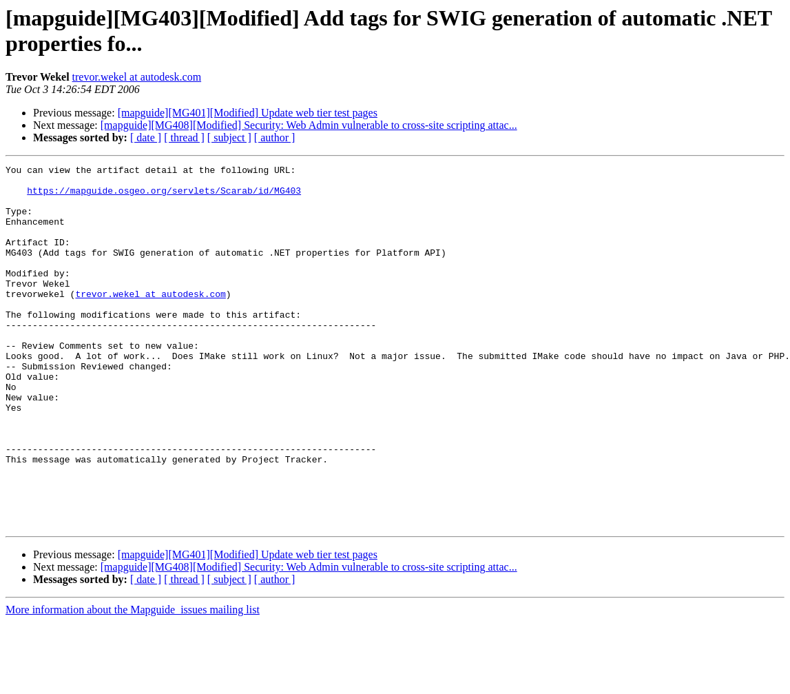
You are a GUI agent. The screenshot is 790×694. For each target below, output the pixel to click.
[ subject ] (229, 137)
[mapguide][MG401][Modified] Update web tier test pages (247, 113)
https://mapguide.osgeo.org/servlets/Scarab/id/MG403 (164, 196)
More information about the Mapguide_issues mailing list (133, 682)
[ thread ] (184, 137)
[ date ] (145, 137)
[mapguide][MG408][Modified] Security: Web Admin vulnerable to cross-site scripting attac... (309, 125)
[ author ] (274, 137)
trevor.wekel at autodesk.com (137, 77)
